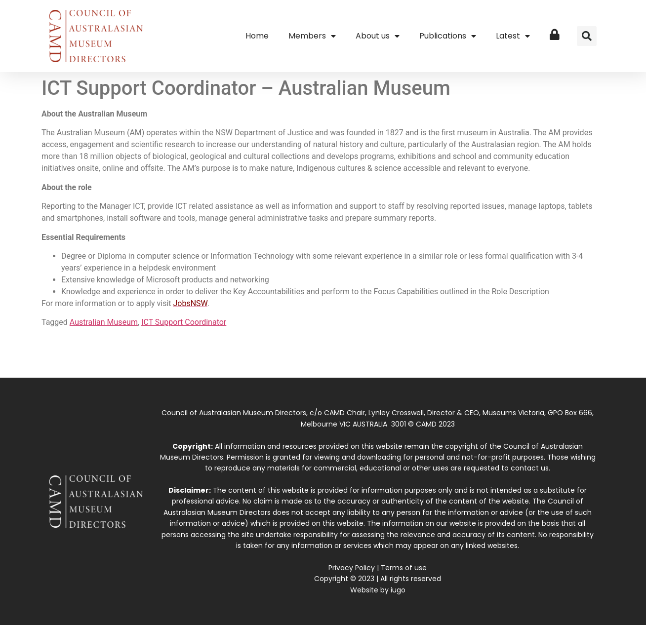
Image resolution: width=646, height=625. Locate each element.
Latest (513, 36)
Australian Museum (104, 322)
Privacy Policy (351, 568)
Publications (447, 36)
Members (312, 36)
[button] (587, 36)
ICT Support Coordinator (183, 322)
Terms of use (404, 568)
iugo (398, 590)
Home (257, 35)
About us (378, 36)
